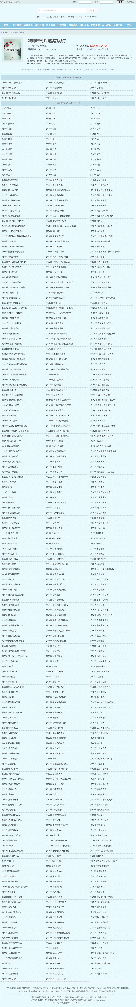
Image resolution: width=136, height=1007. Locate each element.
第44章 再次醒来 (97, 605)
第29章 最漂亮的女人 (55, 713)
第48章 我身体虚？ (10, 615)
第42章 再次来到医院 (99, 733)
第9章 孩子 (95, 119)
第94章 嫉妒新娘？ (10, 825)
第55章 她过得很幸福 (11, 200)
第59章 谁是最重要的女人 (57, 764)
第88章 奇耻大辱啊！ (11, 257)
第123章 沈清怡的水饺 (99, 313)
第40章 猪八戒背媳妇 (55, 600)
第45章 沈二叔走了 (98, 508)
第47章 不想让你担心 (55, 513)
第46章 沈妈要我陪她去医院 (58, 933)
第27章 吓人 (95, 149)
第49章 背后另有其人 (11, 748)
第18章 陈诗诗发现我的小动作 (15, 887)
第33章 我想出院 (97, 487)
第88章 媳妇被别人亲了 (12, 815)
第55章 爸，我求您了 (11, 528)
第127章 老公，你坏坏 (11, 323)
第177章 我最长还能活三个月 (102, 405)
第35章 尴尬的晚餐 (98, 912)
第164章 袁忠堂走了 (54, 385)
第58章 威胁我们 (9, 764)
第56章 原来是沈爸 (54, 528)
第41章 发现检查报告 (99, 922)
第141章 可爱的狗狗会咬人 (101, 344)
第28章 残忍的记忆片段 (56, 579)
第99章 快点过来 (97, 272)
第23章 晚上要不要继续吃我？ (103, 569)
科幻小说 (84, 25)
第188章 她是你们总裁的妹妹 (58, 426)
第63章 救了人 (52, 98)
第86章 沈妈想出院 (54, 810)
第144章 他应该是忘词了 (100, 349)
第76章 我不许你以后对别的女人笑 (17, 236)
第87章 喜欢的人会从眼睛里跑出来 (105, 252)
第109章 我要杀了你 (10, 293)
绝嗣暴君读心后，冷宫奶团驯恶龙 (115, 988)
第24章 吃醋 (95, 144)
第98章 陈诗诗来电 (54, 830)
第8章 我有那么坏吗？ (55, 446)
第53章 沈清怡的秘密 (55, 195)
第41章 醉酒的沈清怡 (99, 600)
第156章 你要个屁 (97, 369)
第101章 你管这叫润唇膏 (56, 277)
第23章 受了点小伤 (54, 472)
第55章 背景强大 (53, 948)
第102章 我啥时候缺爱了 (100, 277)
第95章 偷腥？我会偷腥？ (57, 267)
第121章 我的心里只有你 (12, 313)
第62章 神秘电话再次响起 (57, 769)
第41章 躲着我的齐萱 (55, 733)
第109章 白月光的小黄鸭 (12, 851)
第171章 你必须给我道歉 (100, 395)
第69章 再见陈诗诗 (54, 88)
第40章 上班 (7, 175)
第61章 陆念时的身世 (55, 636)
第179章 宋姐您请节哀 (55, 410)
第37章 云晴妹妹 (53, 595)
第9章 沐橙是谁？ (97, 677)
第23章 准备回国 (97, 892)
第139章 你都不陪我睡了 (12, 344)
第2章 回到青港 (97, 533)
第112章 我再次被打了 (11, 298)
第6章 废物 (95, 113)
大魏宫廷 (85, 70)
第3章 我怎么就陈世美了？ (101, 436)
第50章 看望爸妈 (53, 518)
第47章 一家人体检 (98, 933)
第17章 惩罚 (51, 134)
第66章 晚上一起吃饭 (99, 774)
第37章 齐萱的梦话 (54, 917)
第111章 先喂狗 (96, 293)
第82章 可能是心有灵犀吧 (13, 247)
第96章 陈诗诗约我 (98, 825)
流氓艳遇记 (103, 70)
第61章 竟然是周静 (10, 769)
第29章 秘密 (51, 154)
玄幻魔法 (17, 25)
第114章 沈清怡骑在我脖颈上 (102, 298)
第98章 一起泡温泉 (54, 272)
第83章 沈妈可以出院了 (56, 805)
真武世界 (68, 70)
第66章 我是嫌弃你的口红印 (102, 216)
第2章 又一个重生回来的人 (57, 436)
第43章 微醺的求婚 (10, 180)
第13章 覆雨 (7, 129)
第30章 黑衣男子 (97, 482)
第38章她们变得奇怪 (99, 917)
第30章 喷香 (95, 154)
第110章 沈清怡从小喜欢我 (57, 851)
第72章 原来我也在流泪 (100, 784)
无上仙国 (37, 70)
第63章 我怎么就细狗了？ (101, 211)
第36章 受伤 (95, 165)
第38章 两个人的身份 (55, 728)
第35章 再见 (51, 165)
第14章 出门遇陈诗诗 (55, 687)
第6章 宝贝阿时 (8, 866)
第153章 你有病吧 (97, 364)
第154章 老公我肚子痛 (11, 369)
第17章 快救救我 (53, 462)
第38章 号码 (51, 170)
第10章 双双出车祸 (10, 682)
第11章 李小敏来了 (98, 549)
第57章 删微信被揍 (98, 200)
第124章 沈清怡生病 (10, 318)
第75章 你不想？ (97, 231)
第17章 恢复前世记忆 (55, 692)
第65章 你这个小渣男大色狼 (58, 216)
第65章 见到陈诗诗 (54, 774)
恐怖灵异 (95, 25)
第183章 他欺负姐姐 (98, 416)
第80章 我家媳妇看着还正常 (58, 241)
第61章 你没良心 (53, 958)
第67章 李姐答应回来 (11, 93)
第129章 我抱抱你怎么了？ (101, 323)
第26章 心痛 (51, 149)
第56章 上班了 (52, 759)
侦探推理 (61, 25)
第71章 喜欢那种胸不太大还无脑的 (61, 226)
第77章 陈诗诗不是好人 (100, 661)
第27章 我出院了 (9, 579)
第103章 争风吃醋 (9, 841)
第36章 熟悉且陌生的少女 (13, 595)
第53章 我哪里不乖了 (99, 620)
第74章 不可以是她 (98, 656)
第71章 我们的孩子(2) (99, 83)
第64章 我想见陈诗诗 (11, 774)
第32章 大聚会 (52, 718)
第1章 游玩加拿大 (53, 856)
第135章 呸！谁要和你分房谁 (102, 334)
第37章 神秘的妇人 (10, 728)
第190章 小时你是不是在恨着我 (15, 431)
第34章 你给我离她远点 (56, 590)
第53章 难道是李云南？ (56, 753)
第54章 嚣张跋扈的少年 (12, 948)
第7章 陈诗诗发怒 (53, 866)
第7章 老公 (6, 119)
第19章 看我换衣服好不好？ (58, 564)
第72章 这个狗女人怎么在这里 (15, 656)
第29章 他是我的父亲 (99, 579)
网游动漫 (73, 25)
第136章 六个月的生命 (11, 339)
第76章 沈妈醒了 (9, 794)
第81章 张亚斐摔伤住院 (100, 241)
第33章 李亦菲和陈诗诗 (12, 912)
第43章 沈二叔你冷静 (11, 508)
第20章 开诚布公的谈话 (56, 697)
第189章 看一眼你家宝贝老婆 (102, 426)
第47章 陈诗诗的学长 (55, 743)
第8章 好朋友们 (97, 544)
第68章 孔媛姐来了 (98, 646)
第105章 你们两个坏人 (99, 282)
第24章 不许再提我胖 (11, 574)
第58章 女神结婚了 (54, 953)
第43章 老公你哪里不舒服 (57, 605)
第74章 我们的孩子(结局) (98, 49)
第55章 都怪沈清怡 (10, 759)
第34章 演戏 (7, 165)
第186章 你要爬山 (97, 421)
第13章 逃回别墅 (53, 876)
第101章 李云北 (52, 835)
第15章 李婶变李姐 (98, 456)
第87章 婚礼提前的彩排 (100, 810)
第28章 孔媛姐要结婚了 (56, 902)
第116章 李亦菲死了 (54, 303)
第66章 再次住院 (9, 646)
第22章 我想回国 (53, 892)
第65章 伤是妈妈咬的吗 (100, 93)
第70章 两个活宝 (53, 651)
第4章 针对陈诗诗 (9, 672)
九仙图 (112, 70)
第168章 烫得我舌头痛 (99, 390)
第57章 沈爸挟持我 (98, 528)
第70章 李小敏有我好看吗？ (14, 226)
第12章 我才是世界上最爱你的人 (104, 451)
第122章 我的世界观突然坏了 (58, 313)
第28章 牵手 (7, 154)
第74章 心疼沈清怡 (54, 789)
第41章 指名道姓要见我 (56, 503)
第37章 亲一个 (8, 497)
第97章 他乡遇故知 (10, 272)
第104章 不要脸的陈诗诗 (56, 841)
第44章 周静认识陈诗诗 (56, 738)
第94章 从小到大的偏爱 (12, 267)
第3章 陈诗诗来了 (97, 666)
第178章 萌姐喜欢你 (10, 410)
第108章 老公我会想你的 (100, 846)
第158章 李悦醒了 (53, 375)
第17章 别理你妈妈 (98, 559)
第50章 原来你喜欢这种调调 (58, 190)
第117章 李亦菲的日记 (99, 303)
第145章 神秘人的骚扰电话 (13, 354)
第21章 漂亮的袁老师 (11, 569)
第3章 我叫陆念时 (9, 538)
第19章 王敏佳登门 (10, 467)
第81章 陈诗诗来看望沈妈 (101, 800)
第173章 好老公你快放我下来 (58, 400)
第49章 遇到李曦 (9, 518)
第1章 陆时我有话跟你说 (12, 436)
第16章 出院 (7, 134)
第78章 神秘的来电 (98, 794)
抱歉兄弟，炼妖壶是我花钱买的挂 (76, 991)
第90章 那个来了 (97, 257)
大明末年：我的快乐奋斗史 (52, 991)
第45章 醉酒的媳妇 (98, 180)
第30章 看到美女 (97, 713)
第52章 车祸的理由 (10, 195)
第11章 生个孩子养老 (99, 871)
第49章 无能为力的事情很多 (58, 938)
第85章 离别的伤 (9, 810)
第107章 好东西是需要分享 (57, 287)
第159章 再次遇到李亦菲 (100, 375)
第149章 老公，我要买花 (56, 359)
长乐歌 (71, 17)
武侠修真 (28, 25)
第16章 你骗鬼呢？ (54, 882)
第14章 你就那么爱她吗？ (57, 456)
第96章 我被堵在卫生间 (100, 267)
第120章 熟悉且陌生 (98, 308)
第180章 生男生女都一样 (100, 410)
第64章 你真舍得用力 (11, 216)
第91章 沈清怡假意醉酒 (12, 820)
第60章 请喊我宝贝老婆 (12, 958)
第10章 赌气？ (8, 124)
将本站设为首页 (6, 2)
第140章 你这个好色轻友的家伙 (59, 344)
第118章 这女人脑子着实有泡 (14, 308)
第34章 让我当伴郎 (10, 723)
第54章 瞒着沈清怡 (98, 753)
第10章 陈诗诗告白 (54, 871)
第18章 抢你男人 (97, 462)
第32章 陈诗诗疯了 (98, 907)
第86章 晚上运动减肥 (55, 252)
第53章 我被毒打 (53, 523)
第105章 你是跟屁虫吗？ (100, 841)
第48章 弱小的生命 (10, 938)
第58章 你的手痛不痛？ (12, 206)
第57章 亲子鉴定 (9, 631)
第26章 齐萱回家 (53, 707)
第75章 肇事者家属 (98, 789)
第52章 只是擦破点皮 (11, 753)
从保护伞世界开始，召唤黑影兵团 (102, 991)
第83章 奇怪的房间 (54, 247)
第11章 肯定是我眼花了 (56, 451)
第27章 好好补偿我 (98, 477)
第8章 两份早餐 (52, 677)
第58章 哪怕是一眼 (10, 533)
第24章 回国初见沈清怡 (12, 897)
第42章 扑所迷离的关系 (100, 503)
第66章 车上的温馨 (54, 93)
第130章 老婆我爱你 (10, 328)
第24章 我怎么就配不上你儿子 (103, 472)
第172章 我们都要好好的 (12, 400)
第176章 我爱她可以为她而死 (58, 405)
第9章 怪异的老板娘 (10, 549)
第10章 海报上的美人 (55, 549)
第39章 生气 (95, 170)
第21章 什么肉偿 (97, 467)
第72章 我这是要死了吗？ (101, 226)
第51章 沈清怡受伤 (98, 748)
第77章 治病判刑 (53, 794)
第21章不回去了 (8, 892)
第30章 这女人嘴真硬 (11, 584)
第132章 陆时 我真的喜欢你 (102, 328)
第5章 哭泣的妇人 (97, 538)
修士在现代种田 (56, 988)
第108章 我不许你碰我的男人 (102, 287)
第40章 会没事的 (9, 503)
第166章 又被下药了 (10, 390)
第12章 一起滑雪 (9, 876)
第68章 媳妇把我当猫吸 (56, 221)
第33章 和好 (95, 159)
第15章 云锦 (95, 129)
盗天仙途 (54, 17)
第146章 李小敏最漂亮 (55, 354)
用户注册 (130, 2)
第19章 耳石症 (8, 697)
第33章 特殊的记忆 (10, 590)
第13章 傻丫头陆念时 (55, 554)
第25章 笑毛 (7, 149)
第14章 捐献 (51, 129)
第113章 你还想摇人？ (55, 298)
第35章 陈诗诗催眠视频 (56, 723)
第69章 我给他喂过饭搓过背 (14, 651)
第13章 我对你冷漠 (10, 456)
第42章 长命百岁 (9, 928)
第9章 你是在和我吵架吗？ (101, 446)
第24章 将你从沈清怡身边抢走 (103, 702)
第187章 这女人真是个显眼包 (14, 426)
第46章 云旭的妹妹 (10, 185)
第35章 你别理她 (97, 590)
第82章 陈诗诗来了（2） (12, 805)
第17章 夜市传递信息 (99, 882)
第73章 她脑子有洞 (54, 656)
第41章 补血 (51, 175)
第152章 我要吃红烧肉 (55, 364)
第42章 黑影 (95, 175)
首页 (6, 25)
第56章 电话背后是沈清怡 (57, 200)
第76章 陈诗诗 (52, 661)
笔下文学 (17, 13)
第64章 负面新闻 (9, 98)
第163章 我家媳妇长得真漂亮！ (15, 385)
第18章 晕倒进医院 (98, 692)
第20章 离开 (51, 139)
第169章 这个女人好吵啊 (12, 395)
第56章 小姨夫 (96, 948)
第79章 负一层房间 (10, 241)
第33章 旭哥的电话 (98, 718)
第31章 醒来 (7, 487)
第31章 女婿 (7, 159)
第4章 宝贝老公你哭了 (11, 441)
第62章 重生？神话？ (99, 636)
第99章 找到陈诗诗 (98, 830)
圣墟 (46, 17)
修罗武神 (46, 70)
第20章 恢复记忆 (97, 887)
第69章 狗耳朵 (96, 221)
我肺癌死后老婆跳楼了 (18, 32)
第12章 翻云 (95, 124)
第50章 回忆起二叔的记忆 (101, 615)
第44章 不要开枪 (53, 508)
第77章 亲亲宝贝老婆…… (57, 236)
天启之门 (94, 70)
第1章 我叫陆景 (52, 533)
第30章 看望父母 (9, 907)
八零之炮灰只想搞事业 (40, 988)
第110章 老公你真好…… (56, 293)
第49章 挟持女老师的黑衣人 (58, 615)
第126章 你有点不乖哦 (99, 318)
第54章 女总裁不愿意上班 (13, 625)
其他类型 (106, 25)
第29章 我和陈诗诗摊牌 (100, 902)
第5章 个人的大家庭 (54, 441)
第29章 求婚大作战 (54, 482)
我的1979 (77, 70)
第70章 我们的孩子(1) (11, 88)
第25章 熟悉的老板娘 (55, 574)
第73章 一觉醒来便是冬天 (13, 231)
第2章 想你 (50, 108)
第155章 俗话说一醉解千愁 (57, 369)
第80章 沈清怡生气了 (55, 800)
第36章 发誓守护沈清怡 (100, 492)
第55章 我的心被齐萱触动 (57, 625)
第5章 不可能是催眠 (54, 672)
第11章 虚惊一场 (53, 682)
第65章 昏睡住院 (97, 641)
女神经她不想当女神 (87, 988)
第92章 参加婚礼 (53, 820)
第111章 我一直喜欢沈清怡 (101, 851)
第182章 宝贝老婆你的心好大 (58, 416)
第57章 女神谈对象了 (11, 953)
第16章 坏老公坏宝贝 (55, 559)
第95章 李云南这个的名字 (57, 825)
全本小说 (117, 25)
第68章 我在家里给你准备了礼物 (60, 779)
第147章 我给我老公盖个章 (101, 354)
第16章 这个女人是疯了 (12, 462)
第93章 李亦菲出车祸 (99, 262)
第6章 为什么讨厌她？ (99, 672)
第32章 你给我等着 (98, 584)
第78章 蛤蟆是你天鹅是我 (101, 236)
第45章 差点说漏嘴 (10, 933)
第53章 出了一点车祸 (99, 943)
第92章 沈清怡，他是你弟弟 (58, 262)
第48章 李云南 (96, 743)
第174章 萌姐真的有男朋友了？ (103, 400)
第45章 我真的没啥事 (11, 610)
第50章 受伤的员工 (98, 938)
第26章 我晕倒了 (97, 574)
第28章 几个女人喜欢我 (12, 713)
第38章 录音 (51, 497)
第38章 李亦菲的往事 (99, 595)
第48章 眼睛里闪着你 (99, 185)
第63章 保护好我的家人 (100, 769)
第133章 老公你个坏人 (11, 334)
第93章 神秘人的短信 (99, 820)
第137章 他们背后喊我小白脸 (58, 339)
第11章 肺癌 (51, 124)
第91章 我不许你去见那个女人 (15, 262)
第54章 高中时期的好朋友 (101, 195)
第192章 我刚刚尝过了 (99, 431)
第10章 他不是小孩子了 (12, 451)
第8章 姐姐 (50, 119)
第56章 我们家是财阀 (99, 625)
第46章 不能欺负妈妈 (11, 743)
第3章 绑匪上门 (8, 861)
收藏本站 (17, 2)
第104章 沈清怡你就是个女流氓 (59, 282)
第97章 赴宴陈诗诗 (10, 830)
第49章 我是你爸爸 (10, 190)
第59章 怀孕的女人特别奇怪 (102, 953)
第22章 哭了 (7, 144)
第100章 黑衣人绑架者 (11, 835)
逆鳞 (53, 70)
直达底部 (94, 46)
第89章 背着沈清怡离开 (56, 815)
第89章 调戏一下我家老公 (57, 257)
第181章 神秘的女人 (10, 416)
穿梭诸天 (63, 17)
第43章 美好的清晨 (54, 928)
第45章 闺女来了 (97, 738)
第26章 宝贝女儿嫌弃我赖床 (102, 897)
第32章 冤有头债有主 (55, 487)
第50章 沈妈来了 (53, 748)
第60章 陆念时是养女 (11, 636)
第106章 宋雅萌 (8, 846)
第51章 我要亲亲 (9, 620)
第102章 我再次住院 (98, 835)
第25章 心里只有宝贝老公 (13, 477)
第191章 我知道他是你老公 (57, 431)
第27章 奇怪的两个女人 (100, 707)
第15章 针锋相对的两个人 (101, 687)
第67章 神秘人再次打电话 (13, 779)
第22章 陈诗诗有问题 (11, 702)
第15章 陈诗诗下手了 (11, 882)
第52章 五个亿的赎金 (11, 523)
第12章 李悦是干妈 (10, 554)
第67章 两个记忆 (53, 646)
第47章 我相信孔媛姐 (99, 610)
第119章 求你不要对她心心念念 (59, 308)
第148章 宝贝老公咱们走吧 (13, 359)
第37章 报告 (7, 170)
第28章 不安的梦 (9, 482)
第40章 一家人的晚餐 (55, 922)
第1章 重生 (6, 108)
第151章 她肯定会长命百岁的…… (16, 364)
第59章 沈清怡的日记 (55, 206)
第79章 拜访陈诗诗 (10, 800)
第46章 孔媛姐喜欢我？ (56, 610)
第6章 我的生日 (97, 441)
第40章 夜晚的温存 (10, 733)
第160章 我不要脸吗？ (11, 380)
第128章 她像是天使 (54, 323)
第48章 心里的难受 (98, 513)
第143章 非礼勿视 (53, 349)
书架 (129, 25)
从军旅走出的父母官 (70, 988)
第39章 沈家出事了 (98, 497)
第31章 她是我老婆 (54, 584)
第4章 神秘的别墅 (53, 861)
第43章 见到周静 (9, 738)
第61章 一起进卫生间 (11, 211)
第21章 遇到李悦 (97, 697)
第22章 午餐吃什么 (54, 569)
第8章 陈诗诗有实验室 (99, 866)
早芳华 (98, 988)
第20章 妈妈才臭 (97, 564)
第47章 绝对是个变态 (55, 185)
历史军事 (50, 25)
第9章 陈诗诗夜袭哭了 (11, 871)
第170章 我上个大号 (54, 395)
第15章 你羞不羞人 (10, 559)
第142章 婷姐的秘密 (10, 349)
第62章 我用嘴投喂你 (55, 211)
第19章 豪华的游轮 (54, 887)
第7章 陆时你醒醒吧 (10, 446)
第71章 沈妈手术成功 (55, 784)
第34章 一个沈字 (9, 492)
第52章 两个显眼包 (54, 943)
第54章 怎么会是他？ (99, 523)
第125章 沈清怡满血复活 (56, 318)
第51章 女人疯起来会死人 (101, 190)
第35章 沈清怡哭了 (54, 492)
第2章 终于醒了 (52, 666)
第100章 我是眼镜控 (10, 277)
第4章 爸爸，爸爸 (53, 538)
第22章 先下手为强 (10, 472)
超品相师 (59, 70)
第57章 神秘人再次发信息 (101, 759)
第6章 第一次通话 (9, 544)
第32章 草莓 (51, 159)
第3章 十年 (95, 108)
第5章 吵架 (50, 113)
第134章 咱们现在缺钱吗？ (57, 334)
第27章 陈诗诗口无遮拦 (12, 902)
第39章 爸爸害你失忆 (11, 600)
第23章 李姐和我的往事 (56, 702)
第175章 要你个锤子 (10, 405)
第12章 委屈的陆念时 (99, 682)
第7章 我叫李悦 (52, 544)
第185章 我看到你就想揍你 (57, 421)
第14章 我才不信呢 (98, 876)
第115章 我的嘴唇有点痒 (12, 303)
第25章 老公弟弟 (9, 707)
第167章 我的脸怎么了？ (56, 390)
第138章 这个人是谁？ (99, 339)
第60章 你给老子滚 (98, 206)
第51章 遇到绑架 (97, 518)
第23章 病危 (51, 144)
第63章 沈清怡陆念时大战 (13, 641)
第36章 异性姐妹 (9, 917)
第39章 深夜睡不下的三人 (101, 728)
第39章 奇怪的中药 (10, 922)
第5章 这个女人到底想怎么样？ (103, 861)
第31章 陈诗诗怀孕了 (55, 907)
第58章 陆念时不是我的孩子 (58, 631)
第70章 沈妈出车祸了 (11, 784)
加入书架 (103, 46)
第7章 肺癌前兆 (8, 677)
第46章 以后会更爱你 (11, 513)
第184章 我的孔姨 (9, 421)
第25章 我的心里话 (54, 897)
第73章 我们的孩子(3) (55, 83)
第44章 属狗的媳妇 (54, 180)
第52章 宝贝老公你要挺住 (57, 620)
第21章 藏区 (95, 139)
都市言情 (39, 25)
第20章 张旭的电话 (54, 467)
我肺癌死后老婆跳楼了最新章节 (43, 997)
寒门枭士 (80, 17)
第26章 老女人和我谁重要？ (58, 477)
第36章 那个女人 (97, 723)
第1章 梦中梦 (7, 666)
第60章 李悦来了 (97, 764)
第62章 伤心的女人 (98, 98)
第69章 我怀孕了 (97, 779)
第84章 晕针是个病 (98, 247)
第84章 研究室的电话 (99, 805)
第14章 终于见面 (97, 554)
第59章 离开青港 (97, 631)
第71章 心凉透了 (97, 651)
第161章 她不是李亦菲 (55, 380)
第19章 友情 (7, 139)
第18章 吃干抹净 (9, 564)
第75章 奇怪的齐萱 (10, 661)
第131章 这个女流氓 (54, 328)
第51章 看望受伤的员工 (12, 943)
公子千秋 (94, 17)
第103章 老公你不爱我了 (12, 282)
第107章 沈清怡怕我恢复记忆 (58, 846)
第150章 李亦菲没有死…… (101, 359)
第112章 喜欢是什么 (10, 856)
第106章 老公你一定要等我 (13, 287)
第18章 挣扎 (95, 134)
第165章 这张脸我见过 (99, 385)
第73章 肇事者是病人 (11, 789)
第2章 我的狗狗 (97, 856)
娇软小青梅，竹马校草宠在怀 (30, 991)
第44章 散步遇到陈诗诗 (100, 928)
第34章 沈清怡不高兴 (55, 912)
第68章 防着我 (96, 88)
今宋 (87, 17)
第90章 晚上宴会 (97, 815)
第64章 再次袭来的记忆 (56, 641)
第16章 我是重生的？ (11, 692)
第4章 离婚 (6, 113)
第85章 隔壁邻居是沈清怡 (13, 252)
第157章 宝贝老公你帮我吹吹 (14, 375)
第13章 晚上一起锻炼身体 (13, 687)
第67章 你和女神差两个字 (13, 221)
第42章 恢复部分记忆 (11, 605)
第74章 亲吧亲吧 (53, 231)
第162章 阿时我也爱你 (99, 380)
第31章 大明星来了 (10, 718)
